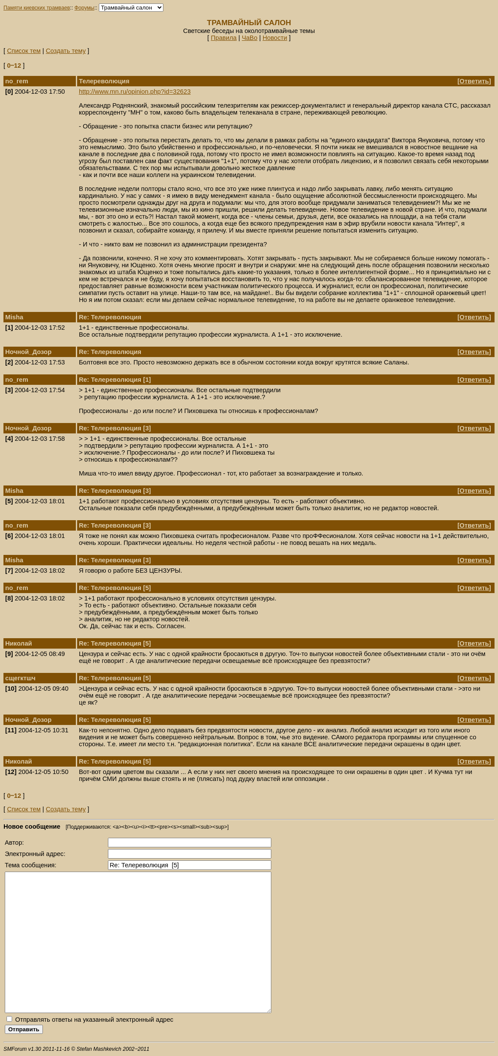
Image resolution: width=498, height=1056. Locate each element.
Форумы (84, 8)
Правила (224, 37)
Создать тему (66, 50)
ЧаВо (249, 37)
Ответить (474, 81)
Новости (275, 37)
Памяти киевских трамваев (36, 8)
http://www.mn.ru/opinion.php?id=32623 (135, 91)
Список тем (24, 50)
